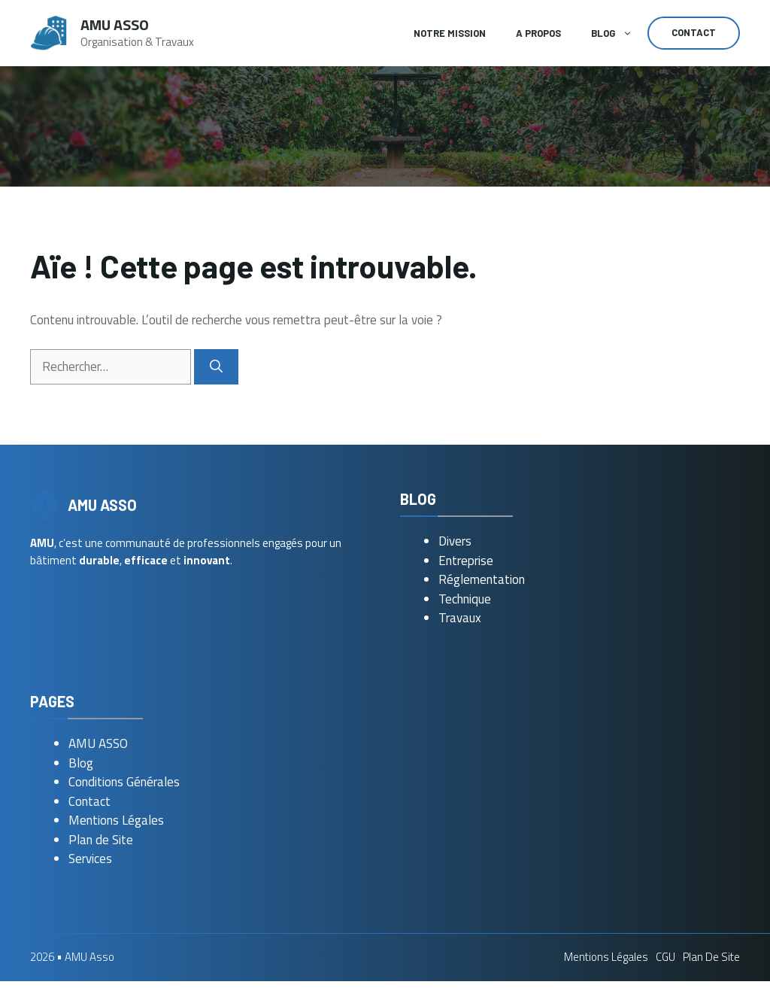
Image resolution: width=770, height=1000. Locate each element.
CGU (665, 956)
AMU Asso (114, 24)
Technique (464, 599)
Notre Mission (450, 33)
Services (90, 858)
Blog (619, 33)
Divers (454, 541)
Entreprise (465, 560)
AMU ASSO (98, 743)
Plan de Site (100, 840)
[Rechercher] (216, 367)
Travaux (459, 618)
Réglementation (481, 579)
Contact (693, 32)
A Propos (538, 33)
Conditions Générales (124, 782)
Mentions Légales (116, 820)
